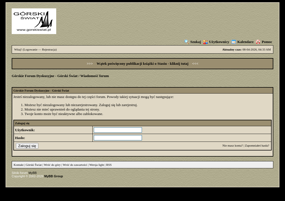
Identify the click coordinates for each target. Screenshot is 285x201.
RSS (109, 164)
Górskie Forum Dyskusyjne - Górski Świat (45, 76)
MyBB (33, 172)
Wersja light (96, 164)
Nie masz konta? (232, 145)
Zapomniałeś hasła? (257, 145)
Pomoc (264, 42)
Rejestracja (49, 49)
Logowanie (30, 49)
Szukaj (193, 42)
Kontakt (18, 164)
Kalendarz (243, 42)
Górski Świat (34, 164)
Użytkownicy (216, 42)
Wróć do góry (52, 164)
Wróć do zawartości (75, 164)
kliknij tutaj (179, 63)
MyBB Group (53, 176)
